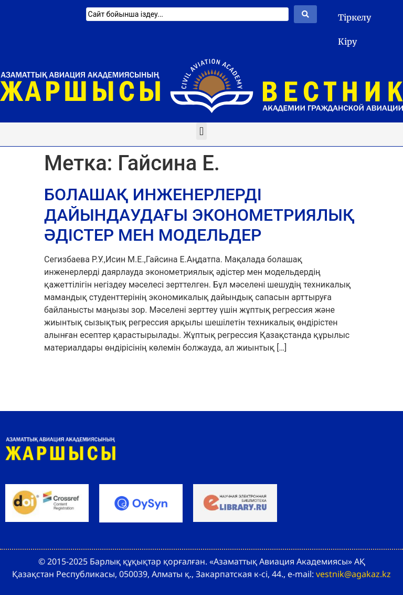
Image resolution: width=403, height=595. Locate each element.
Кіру (347, 41)
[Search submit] (305, 14)
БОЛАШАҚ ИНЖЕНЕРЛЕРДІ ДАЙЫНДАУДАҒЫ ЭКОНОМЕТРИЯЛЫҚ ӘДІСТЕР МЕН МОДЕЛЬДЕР (199, 214)
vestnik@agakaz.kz (353, 574)
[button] (201, 131)
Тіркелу (354, 17)
